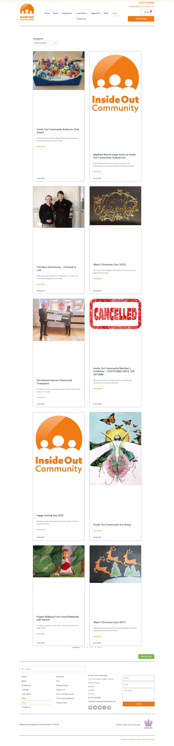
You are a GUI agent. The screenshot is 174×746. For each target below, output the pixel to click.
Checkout (60, 677)
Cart (58, 682)
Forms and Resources (65, 695)
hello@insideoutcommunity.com (141, 6)
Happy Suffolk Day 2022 (50, 516)
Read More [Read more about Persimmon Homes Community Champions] (41, 398)
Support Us (95, 13)
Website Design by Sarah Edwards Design (138, 740)
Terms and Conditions (65, 699)
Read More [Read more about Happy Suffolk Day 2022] (41, 530)
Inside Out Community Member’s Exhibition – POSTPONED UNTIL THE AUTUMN (114, 371)
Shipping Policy (62, 686)
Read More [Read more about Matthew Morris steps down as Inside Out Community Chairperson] (97, 172)
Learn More (82, 13)
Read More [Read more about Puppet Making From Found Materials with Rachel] (41, 635)
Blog (115, 13)
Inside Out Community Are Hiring (112, 525)
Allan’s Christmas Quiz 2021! (109, 623)
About (55, 13)
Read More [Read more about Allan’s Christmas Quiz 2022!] (97, 279)
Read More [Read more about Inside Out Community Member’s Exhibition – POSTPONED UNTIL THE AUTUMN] (97, 389)
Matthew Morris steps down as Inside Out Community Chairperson (114, 156)
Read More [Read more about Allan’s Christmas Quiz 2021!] (97, 637)
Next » (100, 648)
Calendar (25, 690)
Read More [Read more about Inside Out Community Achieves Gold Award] (41, 147)
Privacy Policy (61, 704)
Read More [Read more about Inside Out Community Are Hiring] (97, 531)
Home (47, 13)
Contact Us (81, 19)
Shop (106, 13)
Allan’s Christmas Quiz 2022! (109, 264)
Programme (67, 13)
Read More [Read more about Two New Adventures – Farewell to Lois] (41, 285)
